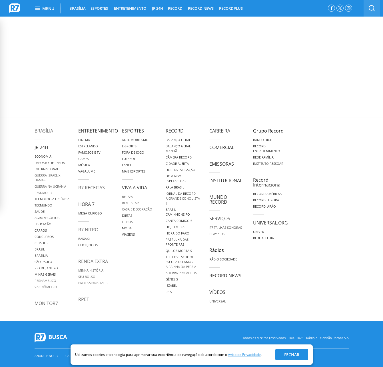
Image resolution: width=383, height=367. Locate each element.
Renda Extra (93, 261)
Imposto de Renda (50, 163)
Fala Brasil (175, 187)
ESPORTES (99, 8)
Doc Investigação (180, 170)
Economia (43, 156)
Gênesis (172, 279)
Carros (41, 230)
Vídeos (217, 292)
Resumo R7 (43, 192)
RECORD (175, 8)
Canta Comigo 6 (179, 220)
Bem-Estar (130, 203)
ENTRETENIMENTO (130, 8)
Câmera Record (179, 157)
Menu (44, 8)
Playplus (216, 234)
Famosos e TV (89, 152)
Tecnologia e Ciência (52, 199)
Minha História (90, 270)
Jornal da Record (181, 193)
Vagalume (86, 171)
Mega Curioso (90, 213)
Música (84, 165)
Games (83, 159)
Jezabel (171, 285)
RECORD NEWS (201, 8)
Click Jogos (88, 245)
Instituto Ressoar (268, 163)
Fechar (291, 354)
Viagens (128, 234)
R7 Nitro (88, 229)
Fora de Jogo (133, 152)
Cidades (41, 243)
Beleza (127, 196)
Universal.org (270, 223)
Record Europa (266, 200)
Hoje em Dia (175, 227)
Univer (258, 232)
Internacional (47, 169)
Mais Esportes (133, 171)
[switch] (372, 8)
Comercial (221, 147)
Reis (169, 292)
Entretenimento (98, 131)
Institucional (225, 180)
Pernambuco (45, 280)
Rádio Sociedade (223, 259)
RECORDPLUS (231, 8)
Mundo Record (218, 199)
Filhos (127, 222)
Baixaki (84, 238)
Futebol (129, 159)
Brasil (40, 249)
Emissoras (221, 164)
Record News (225, 275)
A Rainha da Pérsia (181, 266)
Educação (43, 224)
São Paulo (43, 262)
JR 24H (157, 8)
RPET (83, 299)
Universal (217, 301)
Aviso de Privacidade (244, 354)
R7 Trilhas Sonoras (225, 227)
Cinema (84, 140)
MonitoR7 (46, 303)
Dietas (127, 215)
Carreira (219, 131)
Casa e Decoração (137, 209)
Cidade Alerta (177, 163)
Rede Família (263, 157)
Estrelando (88, 146)
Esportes (133, 131)
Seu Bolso (86, 276)
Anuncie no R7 (46, 356)
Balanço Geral (178, 140)
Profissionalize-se (93, 283)
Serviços (219, 218)
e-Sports (129, 146)
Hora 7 (86, 204)
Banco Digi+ (263, 140)
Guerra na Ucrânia (50, 186)
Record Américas (267, 194)
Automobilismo (135, 140)
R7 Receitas (91, 187)
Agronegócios (47, 218)
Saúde (40, 211)
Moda (127, 228)
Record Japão (264, 206)
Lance (127, 165)
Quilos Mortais (179, 250)
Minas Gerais (45, 274)
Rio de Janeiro (46, 268)
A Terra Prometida (181, 273)
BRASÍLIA (77, 8)
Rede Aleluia (263, 238)
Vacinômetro (46, 287)
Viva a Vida (134, 187)
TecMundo (43, 205)
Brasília (44, 131)
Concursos (44, 236)
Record (175, 131)
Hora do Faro (177, 233)
